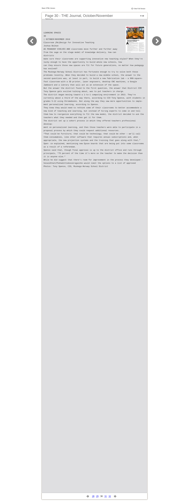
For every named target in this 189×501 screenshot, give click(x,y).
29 (97, 496)
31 (105, 496)
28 (93, 496)
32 (110, 496)
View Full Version (139, 8)
